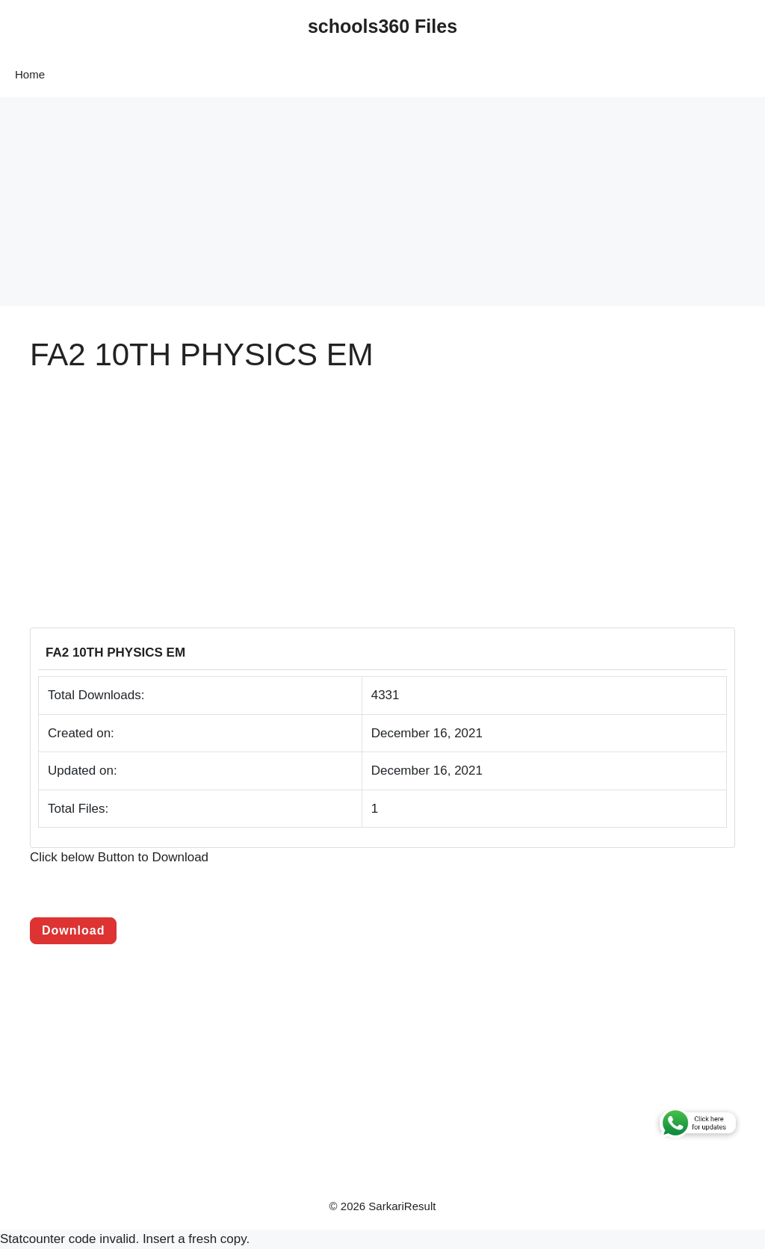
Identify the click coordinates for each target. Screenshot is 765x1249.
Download (73, 930)
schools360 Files (382, 26)
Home (30, 74)
